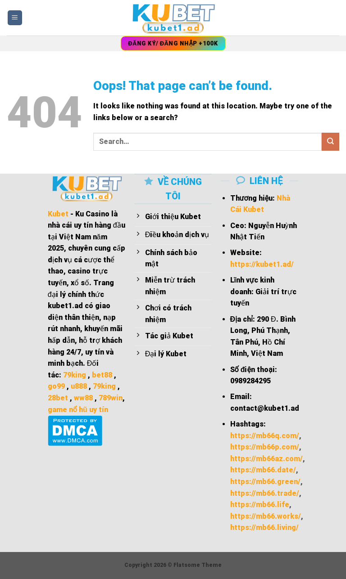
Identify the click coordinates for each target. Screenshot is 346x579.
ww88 (83, 398)
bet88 (102, 375)
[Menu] (15, 17)
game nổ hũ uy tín (78, 409)
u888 (79, 386)
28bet (58, 398)
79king (74, 375)
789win (111, 398)
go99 (56, 386)
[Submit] (330, 141)
